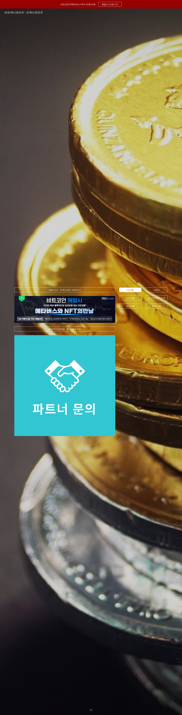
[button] (91, 710)
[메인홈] (130, 290)
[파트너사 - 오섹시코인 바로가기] (64, 290)
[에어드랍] (156, 306)
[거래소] (156, 290)
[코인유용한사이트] (156, 298)
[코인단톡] (130, 306)
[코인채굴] (130, 298)
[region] (91, 4)
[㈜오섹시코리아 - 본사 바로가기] (64, 329)
